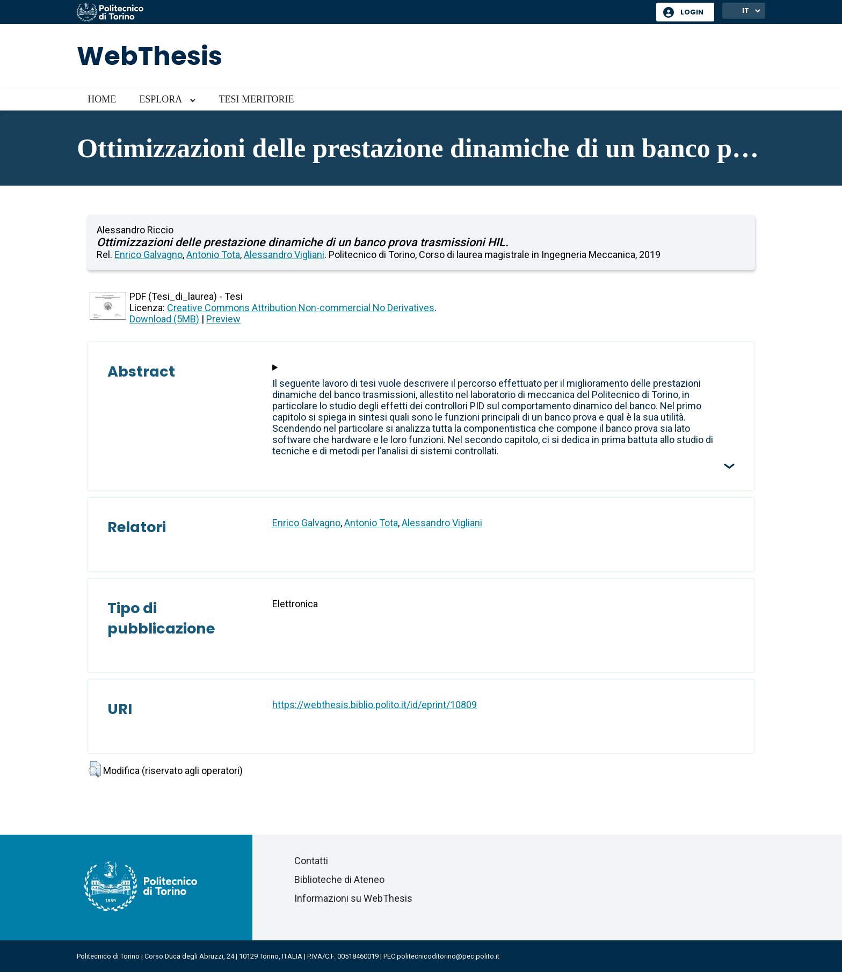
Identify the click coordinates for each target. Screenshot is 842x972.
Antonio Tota (213, 254)
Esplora (160, 99)
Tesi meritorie (256, 99)
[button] (95, 769)
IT (745, 10)
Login (691, 12)
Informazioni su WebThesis (353, 898)
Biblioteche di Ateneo (339, 879)
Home (102, 99)
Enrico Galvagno (148, 254)
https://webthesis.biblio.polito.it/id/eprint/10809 (374, 704)
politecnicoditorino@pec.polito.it (448, 956)
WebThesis (149, 56)
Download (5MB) (164, 319)
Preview (223, 319)
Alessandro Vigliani (284, 254)
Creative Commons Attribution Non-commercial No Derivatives (300, 307)
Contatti (311, 860)
